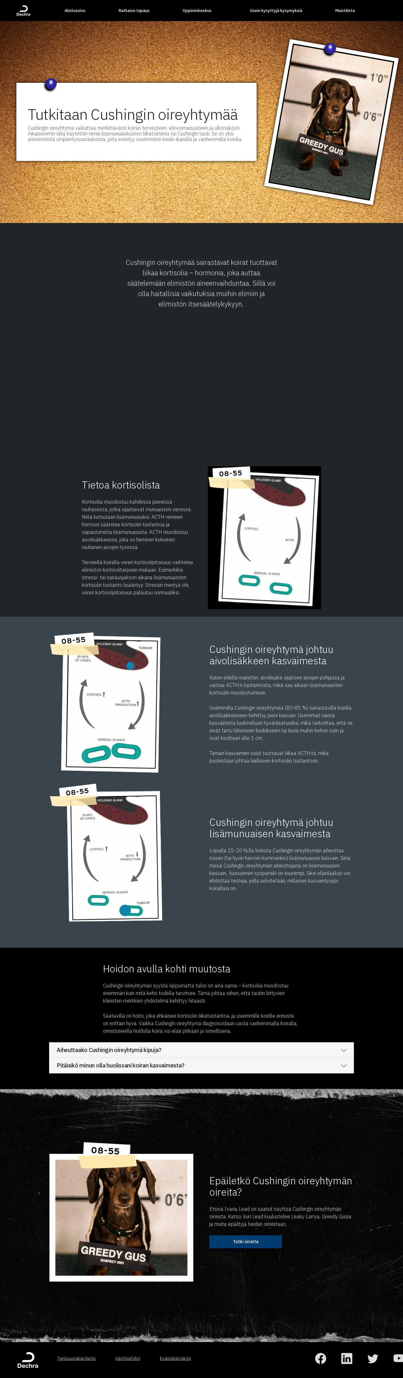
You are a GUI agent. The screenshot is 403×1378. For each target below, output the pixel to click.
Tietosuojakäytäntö (77, 1358)
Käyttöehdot (128, 1358)
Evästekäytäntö (175, 1358)
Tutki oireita (245, 1241)
